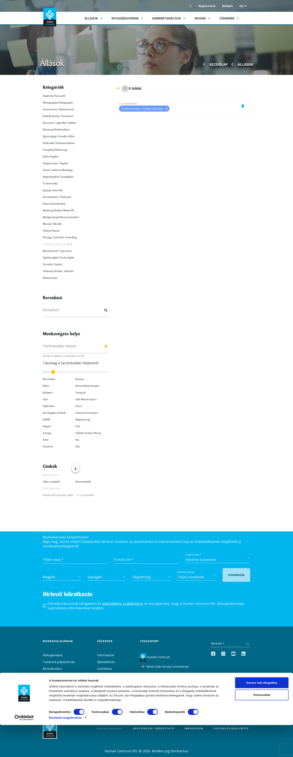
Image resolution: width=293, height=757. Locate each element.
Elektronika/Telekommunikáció (59, 143)
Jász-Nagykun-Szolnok (54, 413)
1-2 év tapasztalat (84, 495)
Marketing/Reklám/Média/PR (58, 210)
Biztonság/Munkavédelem (56, 129)
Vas (77, 440)
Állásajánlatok (52, 655)
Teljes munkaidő (51, 482)
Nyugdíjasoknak (125, 18)
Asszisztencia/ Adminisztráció (58, 109)
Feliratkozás (236, 575)
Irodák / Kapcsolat (55, 689)
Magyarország (82, 419)
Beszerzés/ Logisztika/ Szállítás (59, 123)
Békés (46, 386)
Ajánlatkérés (106, 662)
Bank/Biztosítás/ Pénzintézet (58, 116)
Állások (95, 18)
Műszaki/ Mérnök (52, 224)
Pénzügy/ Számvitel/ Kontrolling (60, 237)
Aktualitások (51, 675)
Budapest (48, 392)
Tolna (45, 440)
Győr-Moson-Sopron (86, 399)
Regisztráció (206, 6)
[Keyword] (105, 310)
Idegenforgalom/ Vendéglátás (58, 177)
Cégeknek (227, 18)
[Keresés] (75, 312)
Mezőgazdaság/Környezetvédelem (61, 217)
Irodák (200, 18)
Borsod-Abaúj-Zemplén (87, 386)
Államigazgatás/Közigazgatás (58, 102)
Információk (105, 655)
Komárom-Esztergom (86, 413)
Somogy (47, 433)
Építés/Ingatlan (50, 156)
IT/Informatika (50, 183)
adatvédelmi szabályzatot (122, 603)
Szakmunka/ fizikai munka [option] (144, 109)
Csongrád (80, 392)
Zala (77, 446)
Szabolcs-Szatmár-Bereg (88, 433)
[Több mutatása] (75, 468)
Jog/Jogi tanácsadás (53, 190)
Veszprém (48, 446)
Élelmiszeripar (50, 278)
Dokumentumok (54, 696)
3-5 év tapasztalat (52, 502)
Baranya (79, 379)
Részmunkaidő (83, 482)
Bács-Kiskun (49, 379)
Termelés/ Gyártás (52, 264)
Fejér (45, 399)
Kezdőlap (218, 64)
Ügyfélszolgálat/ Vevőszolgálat (58, 257)
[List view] (117, 88)
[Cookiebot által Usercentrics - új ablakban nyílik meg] (24, 750)
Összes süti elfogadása (261, 714)
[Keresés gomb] (191, 6)
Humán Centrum (155, 657)
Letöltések (104, 669)
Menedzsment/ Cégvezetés (57, 251)
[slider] (75, 371)
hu (241, 6)
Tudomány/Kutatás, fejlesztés (58, 271)
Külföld (46, 419)
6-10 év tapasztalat (85, 502)
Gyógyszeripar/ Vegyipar (55, 163)
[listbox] (144, 108)
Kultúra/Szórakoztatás (54, 204)
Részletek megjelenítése (65, 749)
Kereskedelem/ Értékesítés (57, 197)
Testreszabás (262, 727)
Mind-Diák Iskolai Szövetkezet (164, 667)
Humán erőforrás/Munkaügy (58, 170)
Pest (77, 426)
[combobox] (75, 348)
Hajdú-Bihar (49, 406)
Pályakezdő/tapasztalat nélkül (58, 495)
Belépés (227, 6)
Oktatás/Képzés (51, 230)
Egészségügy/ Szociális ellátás (58, 136)
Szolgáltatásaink (54, 682)
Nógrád (47, 426)
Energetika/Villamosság (55, 150)
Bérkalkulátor (52, 669)
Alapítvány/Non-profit (54, 96)
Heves (78, 406)
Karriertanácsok (167, 18)
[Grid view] (125, 88)
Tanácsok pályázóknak (59, 662)
